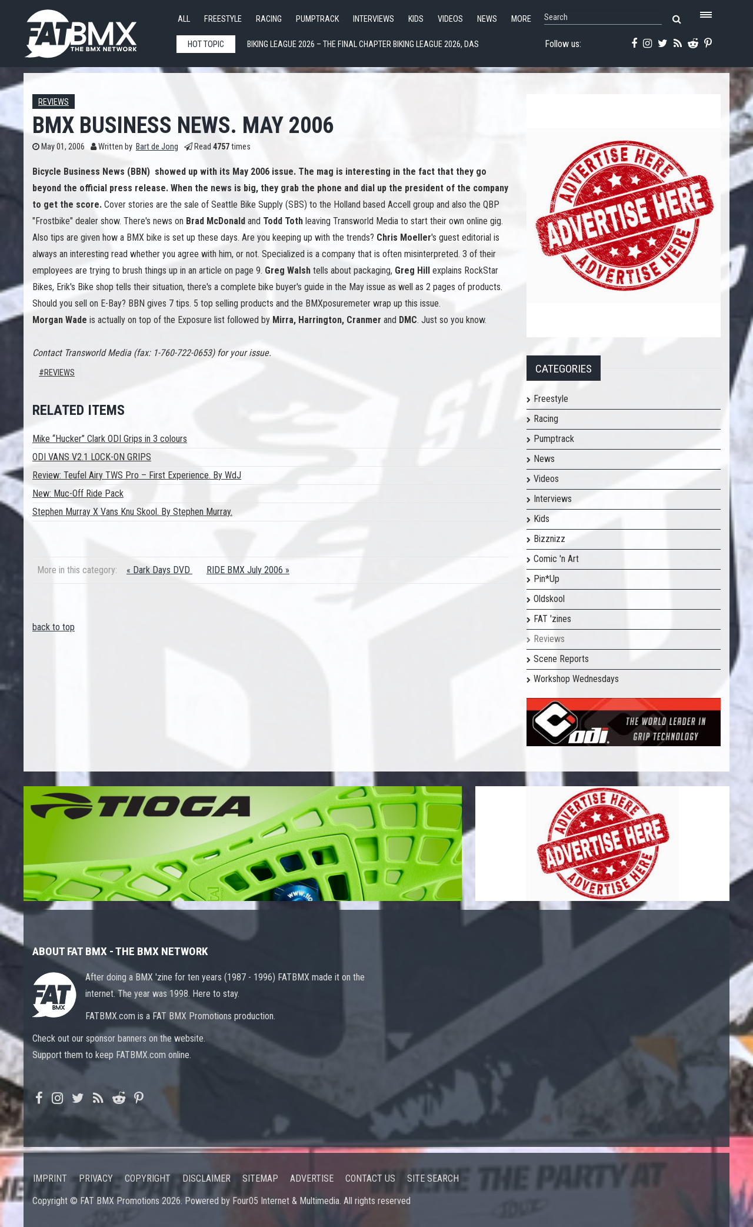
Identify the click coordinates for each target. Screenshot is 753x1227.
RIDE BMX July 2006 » (247, 570)
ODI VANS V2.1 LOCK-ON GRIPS (91, 457)
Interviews (373, 19)
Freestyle (223, 19)
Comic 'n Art (556, 558)
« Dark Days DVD (159, 570)
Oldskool (549, 598)
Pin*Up (546, 578)
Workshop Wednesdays (576, 678)
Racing (269, 19)
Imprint (50, 1178)
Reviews (53, 102)
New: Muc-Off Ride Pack (78, 493)
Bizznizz (549, 538)
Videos (450, 19)
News (487, 19)
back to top (53, 627)
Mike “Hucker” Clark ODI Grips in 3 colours (109, 438)
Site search (433, 1178)
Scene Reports (561, 658)
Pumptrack (317, 19)
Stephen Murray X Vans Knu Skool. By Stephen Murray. (132, 511)
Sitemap (260, 1178)
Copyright (148, 1178)
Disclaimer (206, 1178)
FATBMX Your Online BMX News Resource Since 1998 (94, 30)
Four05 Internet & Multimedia (285, 1200)
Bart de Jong (157, 147)
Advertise (312, 1178)
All (184, 19)
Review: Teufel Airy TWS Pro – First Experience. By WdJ (136, 475)
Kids (416, 19)
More (521, 19)
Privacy (96, 1178)
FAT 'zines (552, 618)
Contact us (370, 1178)
